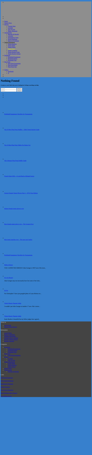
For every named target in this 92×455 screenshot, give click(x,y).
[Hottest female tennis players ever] (14, 207)
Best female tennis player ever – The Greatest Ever (19, 224)
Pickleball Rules (12, 58)
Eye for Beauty (8, 277)
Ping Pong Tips (12, 67)
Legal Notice (8, 333)
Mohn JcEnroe (8, 265)
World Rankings (12, 39)
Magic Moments (12, 31)
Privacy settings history (11, 339)
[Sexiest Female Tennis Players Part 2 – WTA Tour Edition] (14, 191)
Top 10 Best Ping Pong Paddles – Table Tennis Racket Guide (21, 129)
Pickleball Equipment (14, 57)
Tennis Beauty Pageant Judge (12, 303)
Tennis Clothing (12, 50)
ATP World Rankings (7, 378)
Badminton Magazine (7, 384)
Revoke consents (9, 341)
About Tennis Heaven (10, 327)
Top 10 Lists (11, 29)
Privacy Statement (9, 334)
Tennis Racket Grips (14, 52)
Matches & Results (13, 34)
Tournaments (8, 32)
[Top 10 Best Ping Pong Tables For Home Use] (14, 143)
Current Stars (12, 26)
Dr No (6, 290)
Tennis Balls (11, 45)
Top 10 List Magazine (7, 390)
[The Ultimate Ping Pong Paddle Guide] (14, 159)
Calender (10, 36)
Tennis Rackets (12, 44)
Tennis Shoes (12, 47)
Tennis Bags (11, 49)
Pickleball (7, 55)
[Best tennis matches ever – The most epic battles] (14, 238)
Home (6, 21)
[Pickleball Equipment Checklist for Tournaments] (14, 112)
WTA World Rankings (7, 381)
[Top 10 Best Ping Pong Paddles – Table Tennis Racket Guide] (14, 128)
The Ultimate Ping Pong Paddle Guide (15, 160)
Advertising (7, 325)
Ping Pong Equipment (14, 63)
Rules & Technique (13, 41)
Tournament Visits (13, 37)
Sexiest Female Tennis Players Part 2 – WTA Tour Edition (21, 193)
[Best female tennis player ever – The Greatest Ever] (14, 222)
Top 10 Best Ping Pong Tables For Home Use (17, 145)
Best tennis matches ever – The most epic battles (18, 239)
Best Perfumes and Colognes (9, 393)
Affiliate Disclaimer (10, 336)
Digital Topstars (5, 387)
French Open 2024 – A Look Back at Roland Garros (19, 176)
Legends (10, 28)
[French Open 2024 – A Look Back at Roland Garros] (14, 174)
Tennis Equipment (9, 42)
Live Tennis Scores (6, 396)
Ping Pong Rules (13, 65)
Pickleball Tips (12, 60)
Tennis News (8, 23)
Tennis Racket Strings (14, 54)
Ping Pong (7, 62)
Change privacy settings (11, 338)
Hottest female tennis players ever (14, 208)
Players (6, 24)
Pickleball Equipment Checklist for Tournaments (18, 114)
